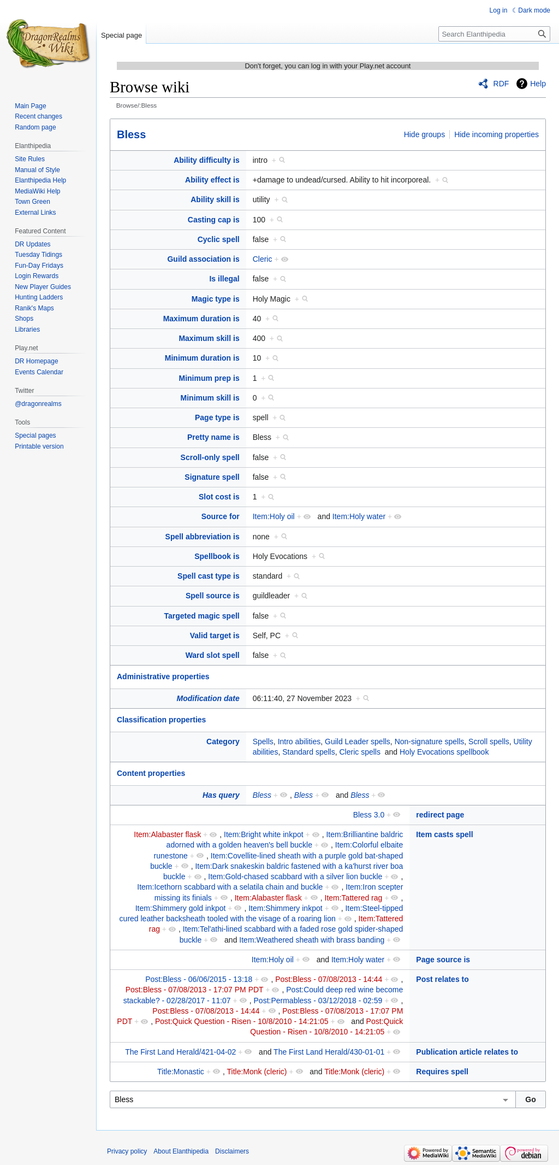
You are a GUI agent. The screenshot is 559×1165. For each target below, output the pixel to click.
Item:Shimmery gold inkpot (180, 908)
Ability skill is (215, 199)
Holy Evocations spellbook (444, 752)
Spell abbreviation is (202, 536)
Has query (221, 795)
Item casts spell (444, 834)
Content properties (151, 773)
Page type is (217, 417)
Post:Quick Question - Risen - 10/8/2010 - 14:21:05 (242, 1021)
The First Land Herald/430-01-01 (328, 1052)
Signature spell (212, 477)
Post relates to (442, 979)
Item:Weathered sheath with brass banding (311, 939)
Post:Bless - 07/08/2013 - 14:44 (328, 979)
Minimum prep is (209, 378)
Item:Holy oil (274, 516)
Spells (263, 741)
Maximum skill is (209, 338)
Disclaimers (232, 1151)
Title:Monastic (180, 1071)
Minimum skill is (210, 397)
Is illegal (224, 278)
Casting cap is (214, 219)
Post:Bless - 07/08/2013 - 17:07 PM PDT (195, 989)
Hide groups (424, 134)
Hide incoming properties (496, 134)
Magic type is (216, 299)
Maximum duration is (201, 318)
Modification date (208, 698)
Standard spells (308, 752)
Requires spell (442, 1071)
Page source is (443, 959)
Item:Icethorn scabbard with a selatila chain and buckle (230, 886)
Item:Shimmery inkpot (285, 908)
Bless (131, 134)
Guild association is (203, 259)
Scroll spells (488, 741)
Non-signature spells (430, 741)
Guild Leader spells (357, 741)
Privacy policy (127, 1151)
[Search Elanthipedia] (494, 34)
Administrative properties (163, 676)
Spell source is (213, 595)
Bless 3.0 (369, 814)
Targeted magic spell (201, 615)
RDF (501, 83)
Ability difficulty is (207, 160)
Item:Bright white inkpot (264, 834)
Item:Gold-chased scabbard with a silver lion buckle (295, 876)
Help (538, 83)
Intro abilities (299, 741)
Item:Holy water (358, 516)
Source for (220, 516)
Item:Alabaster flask (167, 834)
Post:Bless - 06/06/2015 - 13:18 (198, 979)
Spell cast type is (208, 576)
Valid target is (215, 635)
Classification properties (161, 719)
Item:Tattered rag (354, 897)
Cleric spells (359, 752)
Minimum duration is (202, 358)
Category (223, 741)
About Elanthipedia (181, 1151)
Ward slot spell (213, 655)
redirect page (440, 814)
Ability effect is (212, 179)
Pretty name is (213, 437)
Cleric (262, 259)
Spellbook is (216, 556)
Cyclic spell (219, 239)
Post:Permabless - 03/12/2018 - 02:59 (318, 1000)
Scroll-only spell (210, 457)
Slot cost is (219, 496)
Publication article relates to (467, 1052)
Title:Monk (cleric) (257, 1071)
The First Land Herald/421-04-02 (180, 1052)
